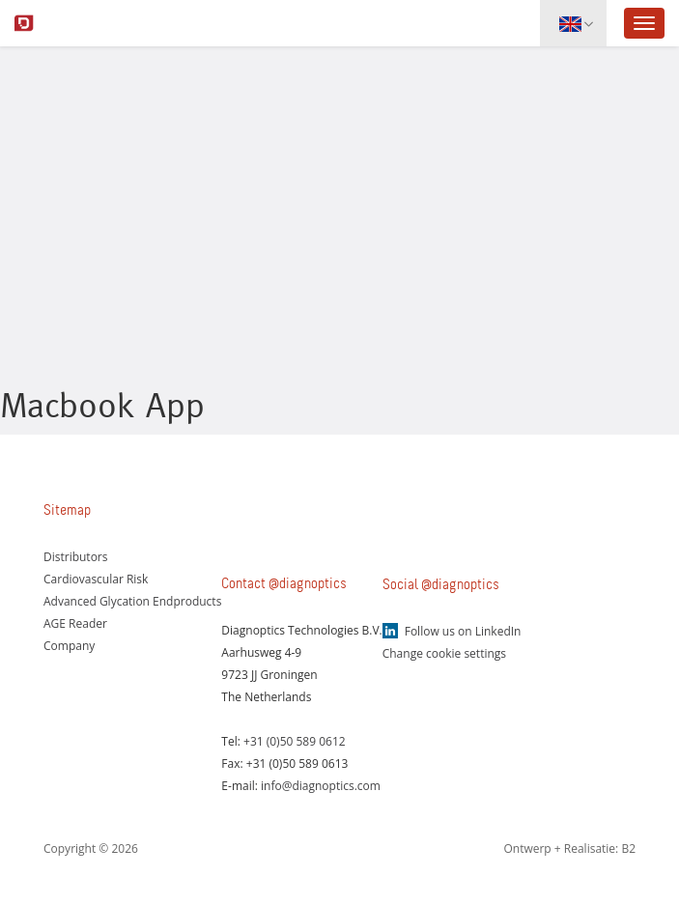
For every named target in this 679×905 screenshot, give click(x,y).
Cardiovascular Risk (95, 579)
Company (69, 645)
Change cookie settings (444, 653)
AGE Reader (75, 623)
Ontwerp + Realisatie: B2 (569, 848)
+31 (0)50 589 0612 (294, 741)
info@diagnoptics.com (321, 786)
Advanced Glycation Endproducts (132, 601)
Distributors (75, 557)
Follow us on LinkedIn (463, 631)
